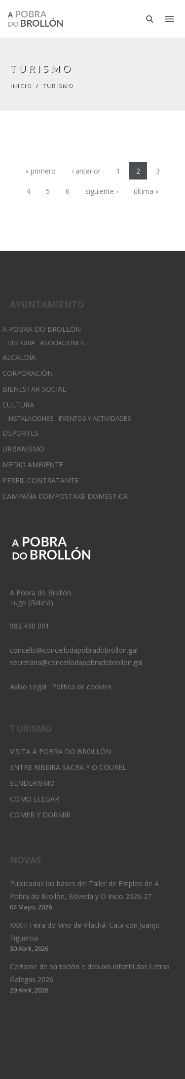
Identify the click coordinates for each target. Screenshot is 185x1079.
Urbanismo (23, 448)
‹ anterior (86, 171)
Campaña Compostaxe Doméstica (65, 496)
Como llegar (34, 799)
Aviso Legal (28, 686)
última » (146, 191)
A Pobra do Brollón (41, 329)
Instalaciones (30, 418)
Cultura (18, 404)
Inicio (21, 85)
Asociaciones (62, 343)
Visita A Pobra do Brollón (60, 751)
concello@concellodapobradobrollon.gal (74, 650)
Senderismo (32, 783)
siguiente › (101, 191)
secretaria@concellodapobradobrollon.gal (76, 662)
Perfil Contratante (40, 480)
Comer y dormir (40, 814)
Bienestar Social (34, 389)
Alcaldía (19, 357)
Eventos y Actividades (95, 418)
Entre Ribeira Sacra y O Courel (68, 767)
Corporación (27, 373)
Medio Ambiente (32, 464)
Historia (21, 343)
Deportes (20, 433)
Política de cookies (81, 686)
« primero (40, 171)
